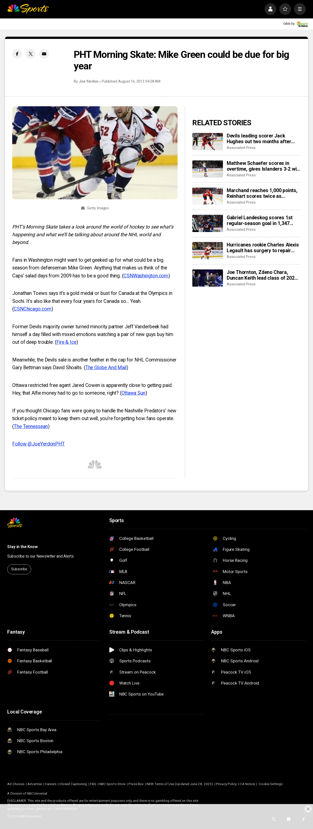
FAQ (93, 784)
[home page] (28, 9)
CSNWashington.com (145, 276)
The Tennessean (31, 426)
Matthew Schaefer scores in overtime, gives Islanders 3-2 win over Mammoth (263, 166)
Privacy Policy (226, 784)
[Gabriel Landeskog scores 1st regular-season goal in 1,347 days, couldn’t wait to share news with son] (207, 223)
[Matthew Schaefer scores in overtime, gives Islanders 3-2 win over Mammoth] (207, 169)
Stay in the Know (22, 546)
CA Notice (247, 784)
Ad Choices (15, 784)
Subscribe (19, 569)
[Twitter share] (30, 54)
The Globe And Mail (105, 367)
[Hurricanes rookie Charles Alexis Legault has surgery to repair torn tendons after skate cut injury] (207, 250)
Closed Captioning (73, 784)
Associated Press (241, 147)
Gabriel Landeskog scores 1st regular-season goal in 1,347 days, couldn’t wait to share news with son (263, 220)
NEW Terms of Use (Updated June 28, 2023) (180, 784)
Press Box (136, 784)
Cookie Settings (271, 784)
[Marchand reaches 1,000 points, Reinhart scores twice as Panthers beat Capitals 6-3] (207, 196)
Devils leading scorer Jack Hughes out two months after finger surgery (259, 138)
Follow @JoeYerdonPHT (38, 444)
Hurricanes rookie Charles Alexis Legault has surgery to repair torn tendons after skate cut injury (263, 247)
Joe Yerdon (89, 81)
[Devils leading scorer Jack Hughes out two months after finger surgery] (207, 141)
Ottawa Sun (133, 393)
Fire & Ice (66, 342)
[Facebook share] (17, 54)
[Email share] (44, 54)
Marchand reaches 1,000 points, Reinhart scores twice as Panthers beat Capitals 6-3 (262, 193)
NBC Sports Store (112, 784)
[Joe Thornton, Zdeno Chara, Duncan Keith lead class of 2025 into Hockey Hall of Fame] (207, 278)
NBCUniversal (37, 793)
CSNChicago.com (32, 309)
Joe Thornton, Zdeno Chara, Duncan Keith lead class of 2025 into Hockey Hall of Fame (262, 275)
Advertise (34, 784)
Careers (50, 784)
